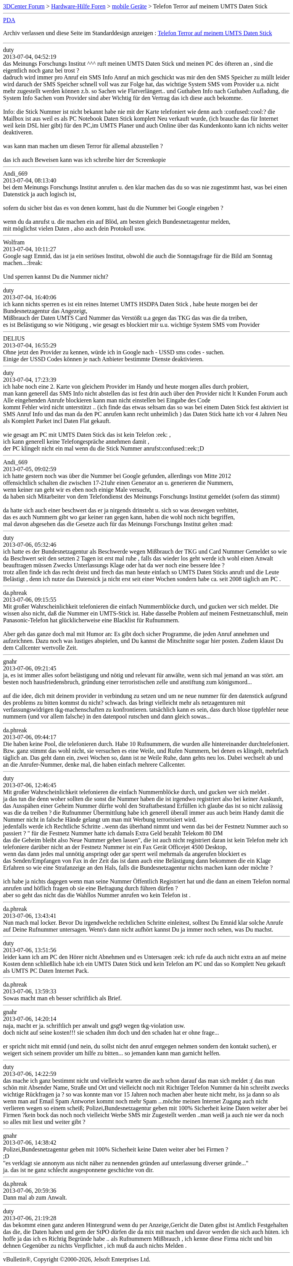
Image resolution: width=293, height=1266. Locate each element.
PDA (9, 20)
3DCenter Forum (24, 6)
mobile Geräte (129, 6)
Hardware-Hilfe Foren (78, 6)
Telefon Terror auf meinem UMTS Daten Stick (215, 33)
